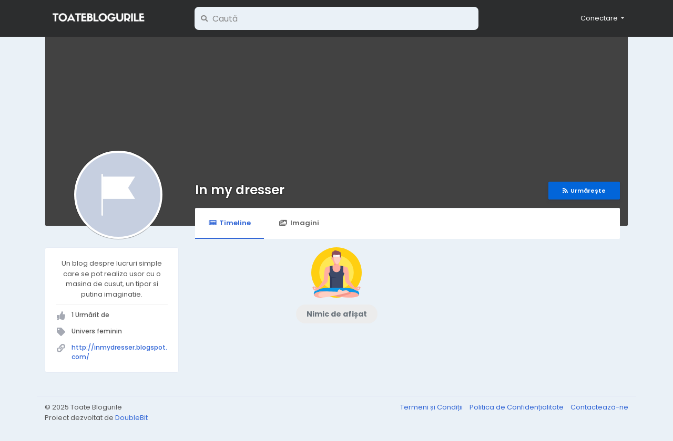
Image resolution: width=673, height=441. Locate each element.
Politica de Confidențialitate (517, 407)
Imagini (299, 223)
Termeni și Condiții (432, 407)
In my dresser (239, 190)
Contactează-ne (599, 407)
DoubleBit (131, 418)
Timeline (229, 223)
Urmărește (584, 190)
